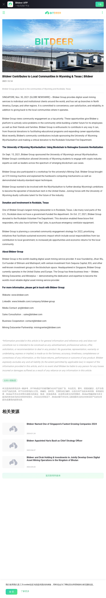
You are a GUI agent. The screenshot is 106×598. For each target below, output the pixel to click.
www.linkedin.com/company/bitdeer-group (33, 301)
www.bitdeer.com (20, 295)
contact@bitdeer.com (35, 321)
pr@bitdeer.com (26, 308)
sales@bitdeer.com (32, 314)
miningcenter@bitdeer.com (47, 327)
